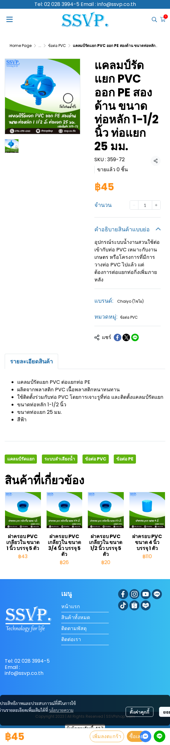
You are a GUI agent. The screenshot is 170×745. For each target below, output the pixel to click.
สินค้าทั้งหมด (75, 617)
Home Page (21, 45)
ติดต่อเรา (71, 639)
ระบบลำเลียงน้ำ (59, 459)
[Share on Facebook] (117, 337)
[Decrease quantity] (134, 205)
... (39, 45)
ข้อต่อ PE (124, 459)
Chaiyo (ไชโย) (130, 301)
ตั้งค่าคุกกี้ (139, 712)
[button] (154, 19)
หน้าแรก (70, 606)
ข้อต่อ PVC (57, 45)
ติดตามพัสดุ (74, 628)
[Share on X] (126, 337)
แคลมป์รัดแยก (20, 459)
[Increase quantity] (156, 205)
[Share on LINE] (135, 337)
